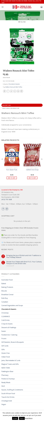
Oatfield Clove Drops (32, 170)
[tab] (22, 105)
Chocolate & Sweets (24, 13)
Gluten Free (5, 353)
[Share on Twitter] (11, 91)
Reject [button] (22, 418)
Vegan (3, 404)
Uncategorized (6, 401)
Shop (15, 13)
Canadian (4, 302)
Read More (28, 418)
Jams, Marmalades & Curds (10, 360)
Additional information (10, 108)
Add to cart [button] (11, 178)
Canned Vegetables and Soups (12, 305)
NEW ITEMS (5, 368)
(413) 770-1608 (6, 199)
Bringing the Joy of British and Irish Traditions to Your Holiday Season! (23, 256)
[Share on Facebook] (8, 91)
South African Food (8, 393)
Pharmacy (4, 375)
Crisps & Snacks (7, 324)
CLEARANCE (5, 316)
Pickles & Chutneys (8, 379)
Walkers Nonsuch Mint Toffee (13, 87)
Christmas (5, 313)
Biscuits (4, 291)
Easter (3, 331)
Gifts (3, 349)
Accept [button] (15, 418)
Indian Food (5, 357)
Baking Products (7, 287)
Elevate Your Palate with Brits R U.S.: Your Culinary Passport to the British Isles (24, 262)
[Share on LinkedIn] (21, 91)
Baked (3, 283)
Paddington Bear (7, 371)
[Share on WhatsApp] (4, 91)
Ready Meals (5, 382)
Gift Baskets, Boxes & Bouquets (12, 342)
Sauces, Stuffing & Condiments (12, 390)
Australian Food (7, 280)
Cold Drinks (5, 320)
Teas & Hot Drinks (7, 397)
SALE (3, 386)
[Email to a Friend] (14, 91)
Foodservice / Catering (9, 335)
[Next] (42, 163)
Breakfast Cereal (7, 294)
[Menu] (2, 7)
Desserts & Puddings (8, 327)
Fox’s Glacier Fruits (11, 170)
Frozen (3, 338)
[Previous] (2, 163)
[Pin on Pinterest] (18, 91)
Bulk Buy (4, 298)
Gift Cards (4, 346)
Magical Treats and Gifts (10, 364)
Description (6, 105)
